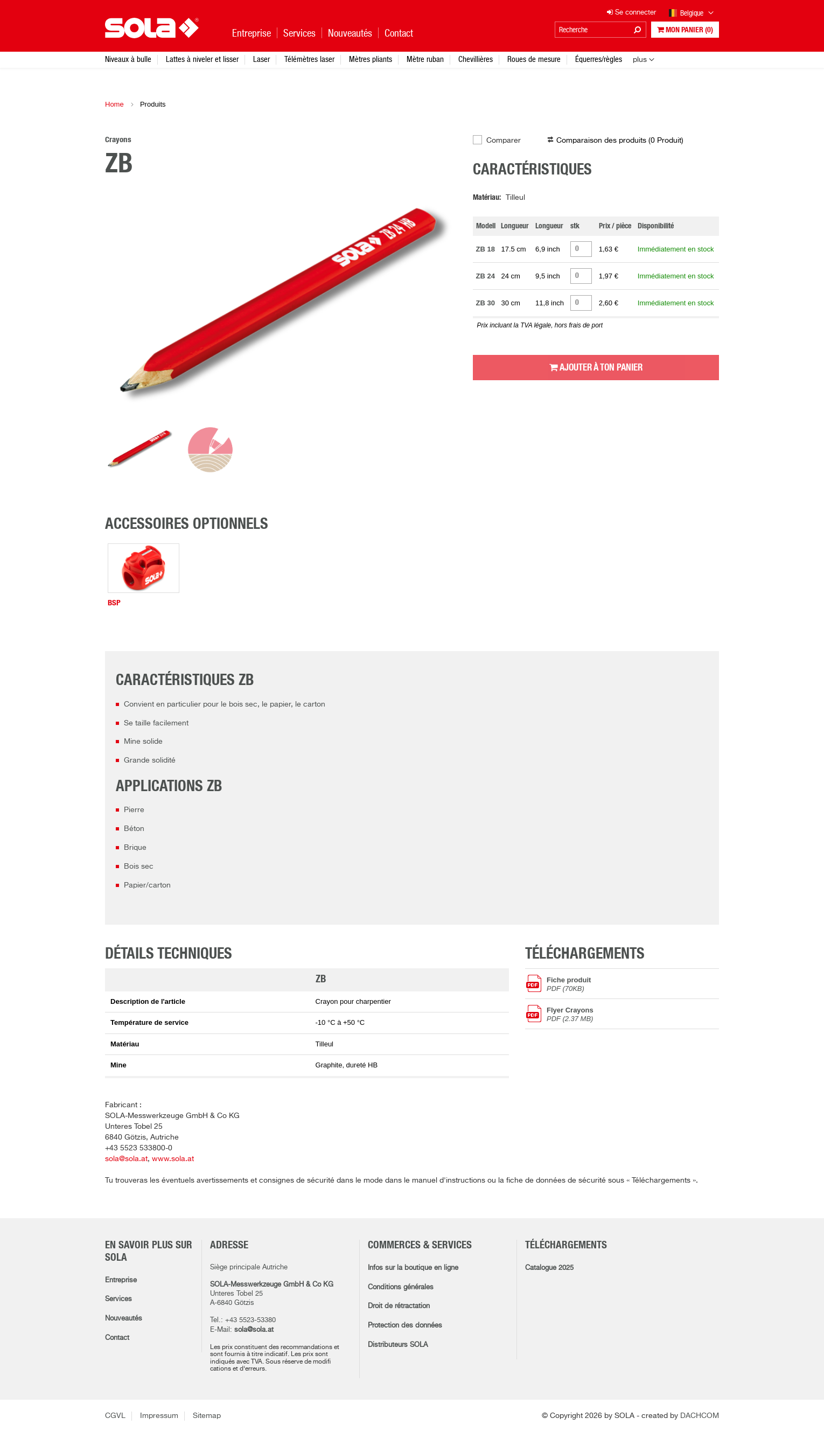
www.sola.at (173, 1159)
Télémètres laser (309, 59)
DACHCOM (699, 1416)
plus (640, 60)
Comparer (503, 140)
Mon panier (685, 30)
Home (114, 104)
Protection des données (405, 1325)
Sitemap (207, 1416)
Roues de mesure (534, 59)
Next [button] (435, 306)
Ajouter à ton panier (596, 367)
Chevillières (475, 59)
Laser (261, 59)
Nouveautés (123, 1318)
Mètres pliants (370, 59)
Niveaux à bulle (128, 59)
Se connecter (631, 12)
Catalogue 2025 (549, 1268)
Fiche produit (633, 984)
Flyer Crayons (633, 1014)
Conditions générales (401, 1287)
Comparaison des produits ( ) (619, 140)
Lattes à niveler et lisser (202, 59)
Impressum (159, 1416)
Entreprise (121, 1280)
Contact (117, 1338)
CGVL (115, 1416)
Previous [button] (126, 306)
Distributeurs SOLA (398, 1345)
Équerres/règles (598, 59)
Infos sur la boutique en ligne (413, 1268)
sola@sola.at (126, 1159)
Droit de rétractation (399, 1306)
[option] (281, 306)
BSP (114, 603)
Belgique (691, 14)
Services (118, 1299)
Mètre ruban (425, 59)
